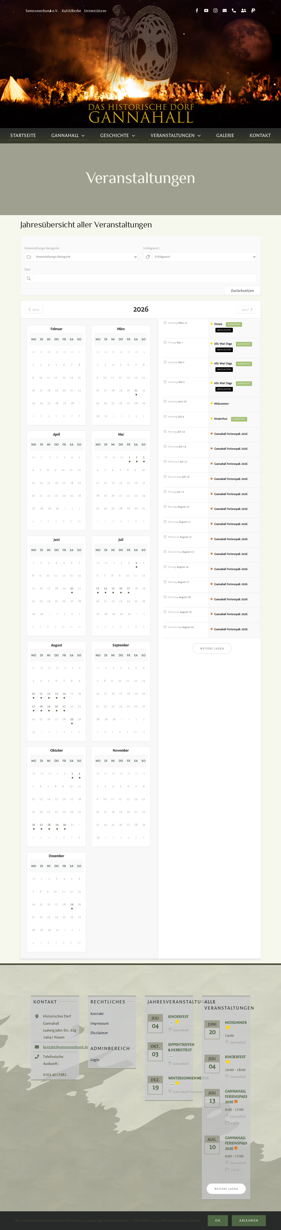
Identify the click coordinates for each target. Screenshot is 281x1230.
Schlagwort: (151, 248)
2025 (33, 309)
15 (113, 588)
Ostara (218, 324)
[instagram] (215, 10)
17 (128, 588)
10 (33, 693)
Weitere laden (212, 648)
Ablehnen (248, 1220)
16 (120, 588)
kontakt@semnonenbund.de (65, 1047)
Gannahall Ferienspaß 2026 (230, 434)
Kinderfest (220, 418)
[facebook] (197, 10)
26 (33, 824)
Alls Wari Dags (223, 343)
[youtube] (206, 10)
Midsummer (221, 403)
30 (64, 824)
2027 (247, 309)
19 (48, 706)
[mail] (225, 10)
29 (71, 719)
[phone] (234, 10)
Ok (218, 1220)
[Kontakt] (243, 10)
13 (97, 588)
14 (105, 588)
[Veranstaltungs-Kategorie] (85, 256)
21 (136, 390)
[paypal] (253, 10)
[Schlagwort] (204, 256)
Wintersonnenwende (188, 1078)
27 (41, 824)
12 (48, 693)
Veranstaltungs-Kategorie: (42, 248)
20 (71, 588)
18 (41, 706)
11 (41, 693)
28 (48, 824)
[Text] (145, 278)
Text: (27, 269)
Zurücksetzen (242, 291)
